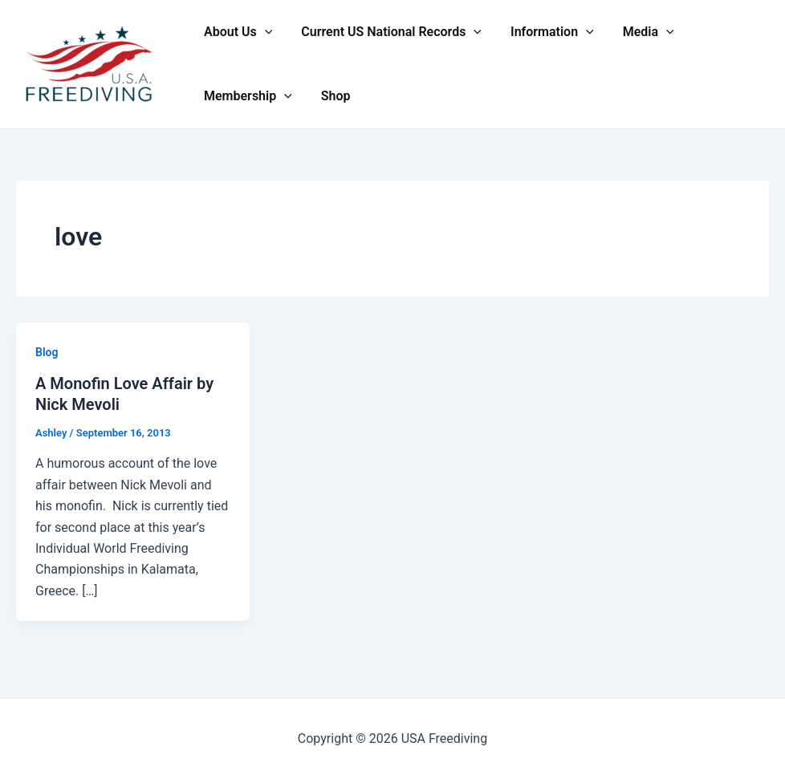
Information (544, 32)
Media (637, 32)
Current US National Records (386, 32)
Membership (246, 96)
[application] (263, 32)
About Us (236, 32)
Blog (46, 352)
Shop (331, 95)
